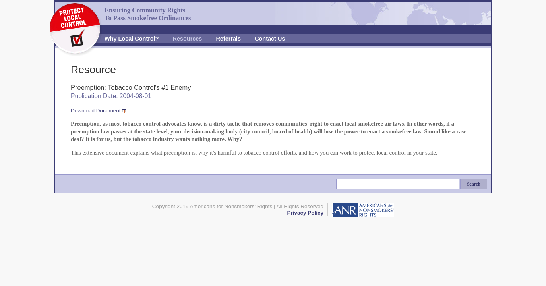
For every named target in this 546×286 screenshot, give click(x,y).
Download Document (95, 111)
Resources (187, 38)
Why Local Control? (132, 38)
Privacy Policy (305, 213)
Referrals (228, 38)
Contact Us (270, 38)
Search (473, 184)
